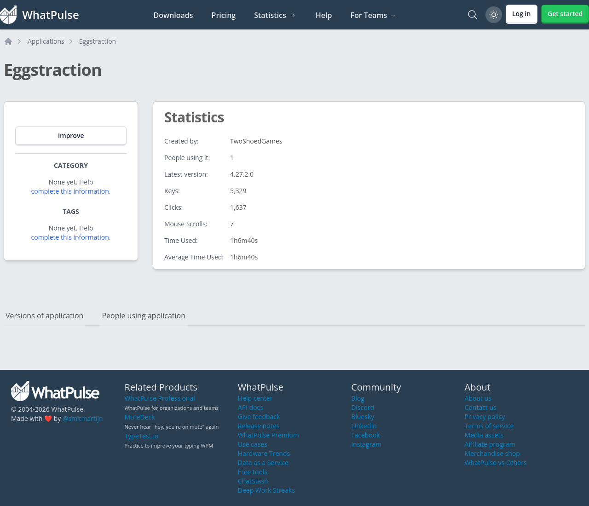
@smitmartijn (83, 418)
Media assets (484, 435)
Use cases (252, 444)
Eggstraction (97, 41)
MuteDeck (139, 417)
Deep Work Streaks (266, 490)
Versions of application (44, 315)
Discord (362, 407)
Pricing (224, 15)
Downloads (173, 15)
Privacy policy (485, 416)
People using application (143, 315)
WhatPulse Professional (159, 398)
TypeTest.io (141, 435)
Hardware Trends (264, 453)
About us (478, 398)
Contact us (481, 407)
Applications (46, 41)
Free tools (252, 471)
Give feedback (259, 416)
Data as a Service (263, 462)
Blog (357, 398)
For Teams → (373, 15)
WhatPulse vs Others (496, 462)
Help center (255, 398)
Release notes (258, 425)
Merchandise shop (492, 453)
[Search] (472, 14)
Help (324, 15)
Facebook (365, 435)
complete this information (70, 191)
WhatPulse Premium (268, 435)
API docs (250, 407)
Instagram (366, 444)
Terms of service (489, 425)
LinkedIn (364, 425)
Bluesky (362, 416)
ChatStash (253, 481)
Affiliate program (490, 444)
